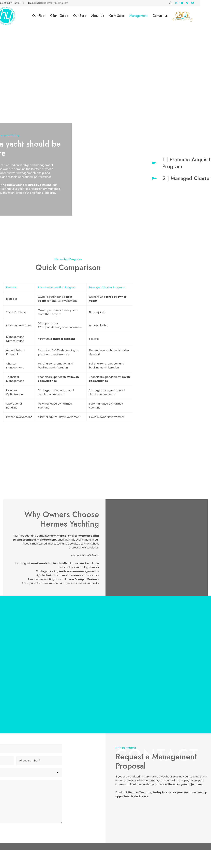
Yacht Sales (127, 15)
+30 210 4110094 (22, 2)
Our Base (90, 15)
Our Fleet (49, 15)
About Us (108, 15)
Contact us (170, 15)
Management (149, 15)
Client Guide (70, 15)
